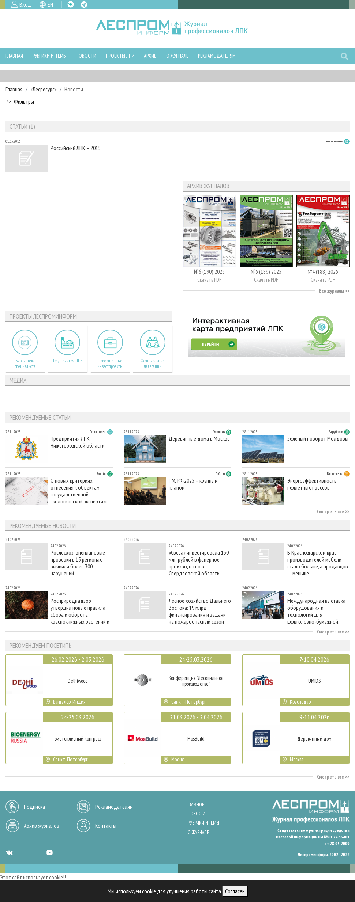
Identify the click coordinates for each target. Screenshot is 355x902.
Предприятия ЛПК (67, 361)
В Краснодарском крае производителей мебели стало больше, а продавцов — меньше (317, 562)
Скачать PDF (209, 279)
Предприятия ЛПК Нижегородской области (78, 442)
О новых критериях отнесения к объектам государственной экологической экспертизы (80, 491)
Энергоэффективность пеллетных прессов (312, 484)
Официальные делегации (153, 363)
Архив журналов (41, 825)
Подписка (34, 806)
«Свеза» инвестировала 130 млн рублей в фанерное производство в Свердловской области (199, 562)
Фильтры (24, 101)
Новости (86, 55)
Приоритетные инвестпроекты (110, 363)
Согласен (235, 891)
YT (49, 852)
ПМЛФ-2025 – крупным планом (193, 484)
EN (50, 4)
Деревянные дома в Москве (199, 438)
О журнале (177, 55)
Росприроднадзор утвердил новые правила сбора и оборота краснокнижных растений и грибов (80, 611)
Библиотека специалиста (25, 363)
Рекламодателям (217, 55)
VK (70, 4)
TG (84, 4)
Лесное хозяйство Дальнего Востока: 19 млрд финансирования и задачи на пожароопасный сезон (200, 611)
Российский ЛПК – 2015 (76, 148)
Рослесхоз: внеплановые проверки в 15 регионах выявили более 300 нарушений (78, 562)
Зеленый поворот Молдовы (317, 438)
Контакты (105, 825)
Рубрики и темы (50, 55)
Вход (25, 4)
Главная (14, 55)
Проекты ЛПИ (120, 55)
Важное (196, 805)
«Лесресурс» (43, 89)
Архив (150, 55)
